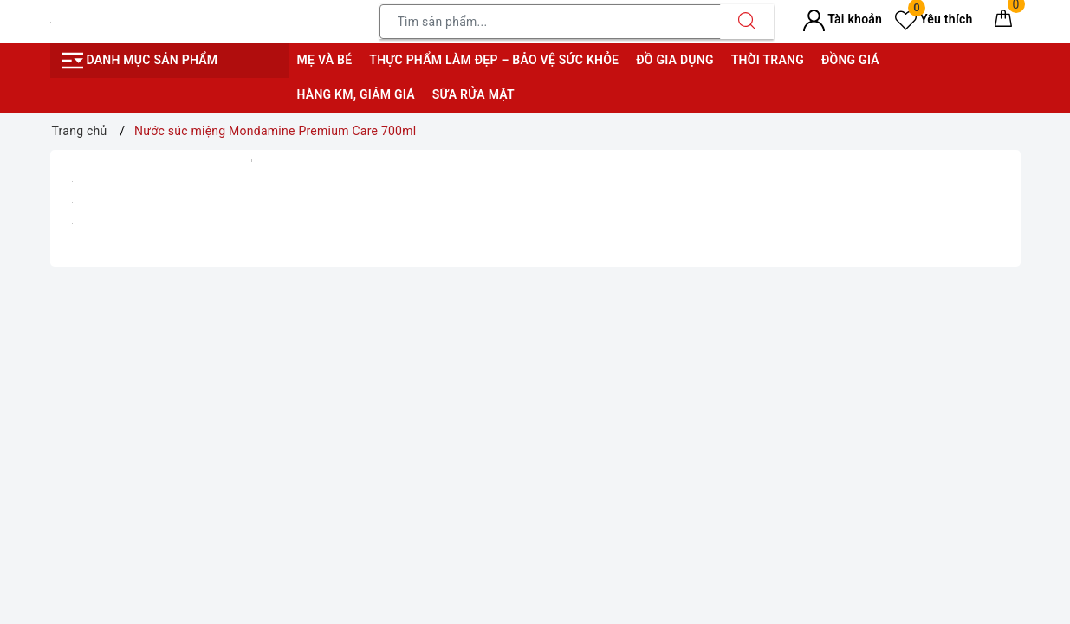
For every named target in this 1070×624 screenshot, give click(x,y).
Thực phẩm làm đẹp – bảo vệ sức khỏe (494, 60)
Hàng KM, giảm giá (356, 94)
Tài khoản (842, 19)
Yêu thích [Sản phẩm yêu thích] (933, 19)
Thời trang (767, 60)
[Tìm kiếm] (747, 21)
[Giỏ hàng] (1003, 21)
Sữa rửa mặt (473, 94)
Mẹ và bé (325, 60)
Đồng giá (850, 60)
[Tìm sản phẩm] (550, 21)
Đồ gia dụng (674, 60)
